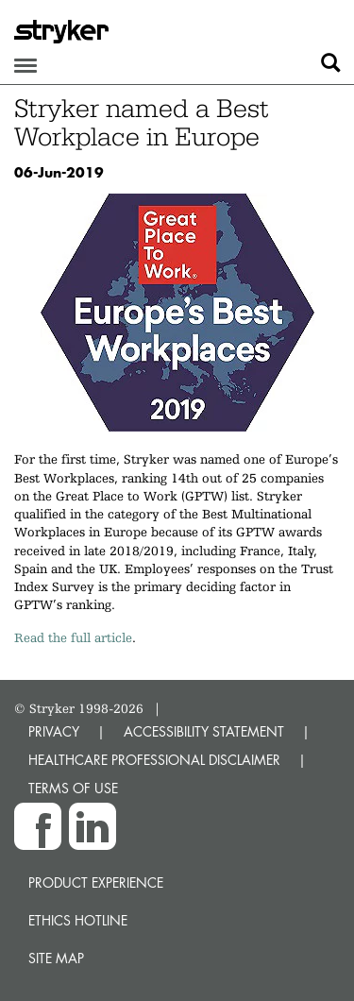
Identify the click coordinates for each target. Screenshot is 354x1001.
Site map (56, 958)
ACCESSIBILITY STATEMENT (204, 731)
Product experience (95, 882)
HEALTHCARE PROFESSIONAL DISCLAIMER (154, 760)
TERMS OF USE (73, 788)
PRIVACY (53, 731)
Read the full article (73, 637)
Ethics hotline (77, 920)
